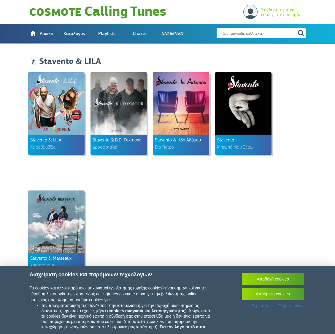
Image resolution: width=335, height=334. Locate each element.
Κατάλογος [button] (74, 34)
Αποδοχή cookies (273, 279)
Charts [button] (139, 34)
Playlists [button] (106, 34)
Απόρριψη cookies (273, 294)
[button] (41, 33)
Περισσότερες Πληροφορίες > (278, 305)
